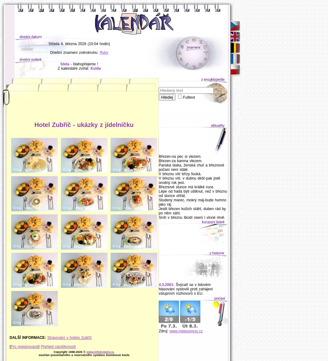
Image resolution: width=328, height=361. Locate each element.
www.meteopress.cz (186, 331)
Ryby (104, 52)
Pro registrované (24, 347)
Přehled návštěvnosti (58, 347)
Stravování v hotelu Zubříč (69, 337)
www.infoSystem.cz (100, 352)
